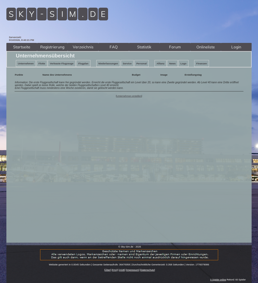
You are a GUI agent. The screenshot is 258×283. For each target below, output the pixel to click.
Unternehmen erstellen (128, 96)
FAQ (114, 269)
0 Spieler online (218, 279)
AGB (121, 269)
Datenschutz (147, 269)
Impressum (132, 269)
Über (107, 269)
